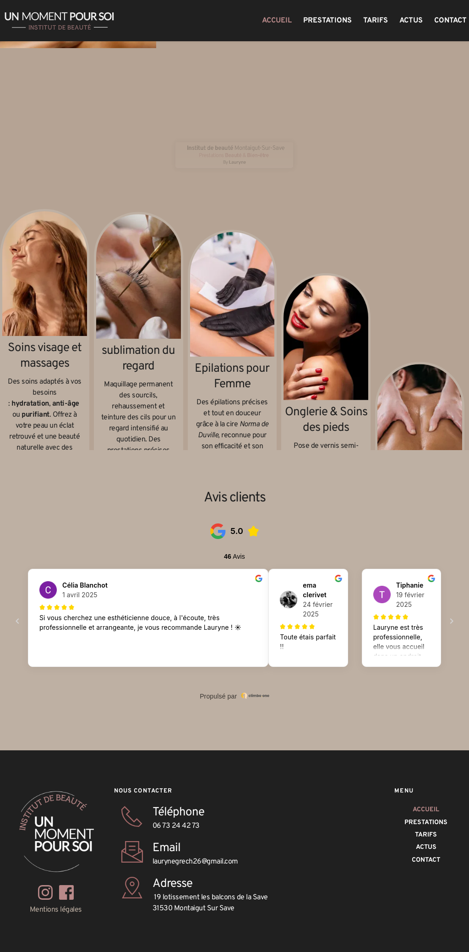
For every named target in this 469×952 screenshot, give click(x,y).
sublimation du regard (139, 401)
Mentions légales (56, 909)
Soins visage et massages (46, 368)
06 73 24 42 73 (176, 826)
